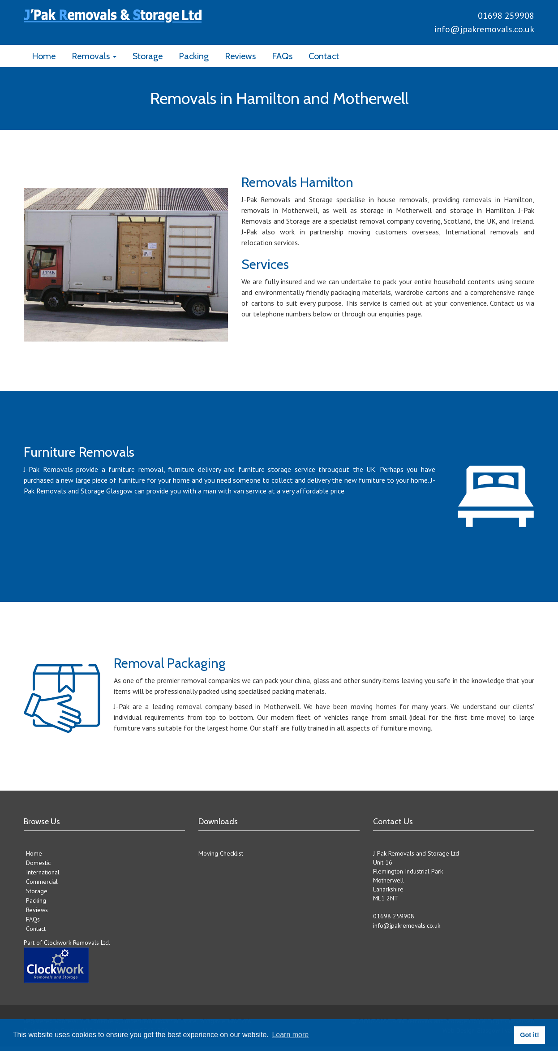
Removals (94, 56)
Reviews (240, 56)
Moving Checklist (220, 853)
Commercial (42, 882)
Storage (148, 56)
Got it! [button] (529, 1034)
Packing (194, 56)
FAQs (282, 56)
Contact (324, 56)
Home (44, 56)
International (43, 872)
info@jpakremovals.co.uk (484, 29)
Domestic (38, 863)
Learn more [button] (290, 1034)
